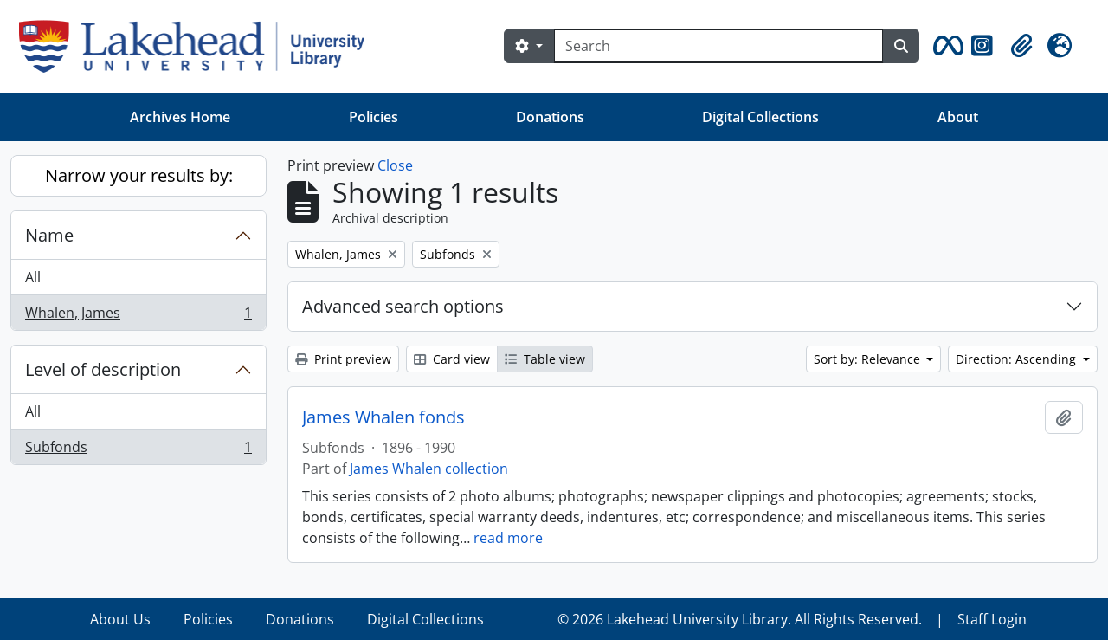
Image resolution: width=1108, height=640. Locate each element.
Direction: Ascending (1017, 359)
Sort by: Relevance (869, 359)
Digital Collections (760, 116)
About (957, 116)
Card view (452, 359)
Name (49, 235)
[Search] (718, 46)
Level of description (103, 369)
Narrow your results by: (139, 175)
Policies (373, 116)
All (33, 277)
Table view (545, 359)
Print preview (343, 359)
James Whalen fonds (383, 417)
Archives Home (180, 116)
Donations (550, 116)
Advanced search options (403, 306)
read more (508, 537)
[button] (945, 46)
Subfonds (138, 450)
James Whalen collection (429, 468)
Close (395, 165)
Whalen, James (138, 316)
